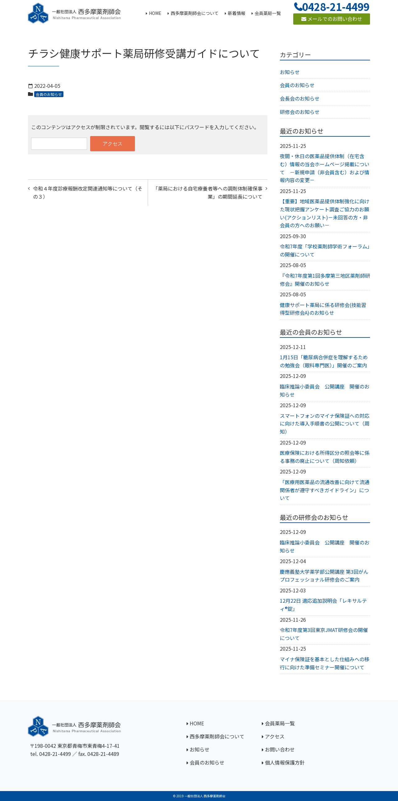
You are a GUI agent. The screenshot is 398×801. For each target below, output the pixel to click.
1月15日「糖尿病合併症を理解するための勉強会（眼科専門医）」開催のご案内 (324, 361)
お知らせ (290, 72)
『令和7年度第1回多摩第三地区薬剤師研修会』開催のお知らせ (325, 279)
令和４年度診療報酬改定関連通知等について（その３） (87, 192)
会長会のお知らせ (300, 98)
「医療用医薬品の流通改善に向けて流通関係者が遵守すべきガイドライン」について (324, 490)
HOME (197, 723)
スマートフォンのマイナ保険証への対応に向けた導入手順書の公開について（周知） (324, 423)
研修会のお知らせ (300, 111)
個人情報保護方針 (285, 762)
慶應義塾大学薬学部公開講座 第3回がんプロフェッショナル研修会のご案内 (324, 575)
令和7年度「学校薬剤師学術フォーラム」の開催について (325, 250)
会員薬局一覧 (280, 723)
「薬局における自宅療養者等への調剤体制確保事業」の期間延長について (207, 192)
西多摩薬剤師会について (217, 736)
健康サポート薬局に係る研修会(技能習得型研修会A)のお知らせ (323, 309)
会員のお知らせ (49, 94)
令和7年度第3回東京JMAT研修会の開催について (324, 634)
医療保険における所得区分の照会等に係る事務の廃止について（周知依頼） (324, 456)
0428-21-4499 (55, 753)
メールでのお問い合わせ (331, 18)
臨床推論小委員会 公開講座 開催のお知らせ (324, 390)
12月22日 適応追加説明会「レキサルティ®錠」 (323, 604)
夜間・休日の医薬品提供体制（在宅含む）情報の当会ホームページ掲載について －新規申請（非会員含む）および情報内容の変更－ (324, 168)
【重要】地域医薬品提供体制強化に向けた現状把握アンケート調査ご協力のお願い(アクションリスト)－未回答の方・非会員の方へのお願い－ (324, 213)
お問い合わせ (280, 749)
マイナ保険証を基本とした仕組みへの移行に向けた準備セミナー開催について (324, 663)
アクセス (275, 736)
